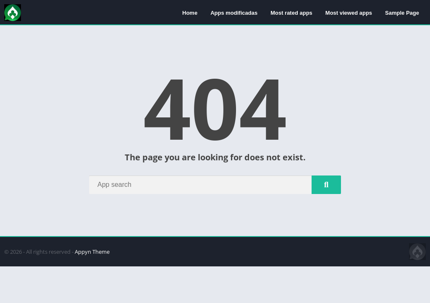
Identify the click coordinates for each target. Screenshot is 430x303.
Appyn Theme (92, 251)
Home (189, 13)
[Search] (215, 184)
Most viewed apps (348, 13)
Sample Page (402, 13)
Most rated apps (291, 13)
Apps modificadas (233, 13)
